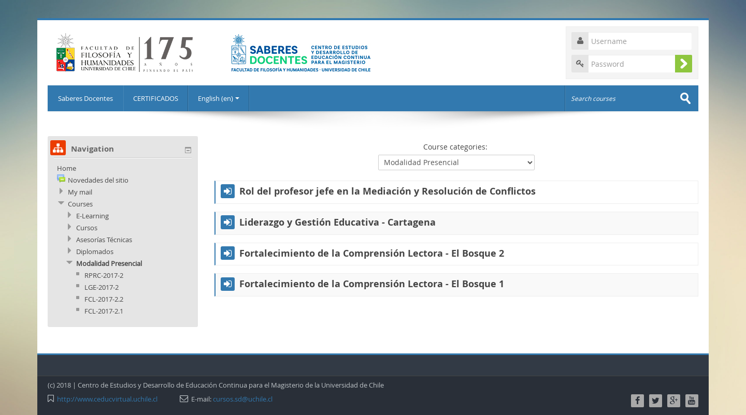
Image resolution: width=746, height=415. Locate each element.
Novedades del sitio (98, 180)
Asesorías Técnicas (104, 239)
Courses (80, 204)
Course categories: (455, 147)
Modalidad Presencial (109, 263)
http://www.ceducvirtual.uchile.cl (107, 399)
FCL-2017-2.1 (103, 311)
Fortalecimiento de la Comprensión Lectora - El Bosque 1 (371, 284)
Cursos (86, 227)
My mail (80, 192)
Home (66, 168)
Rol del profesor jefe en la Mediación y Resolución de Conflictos (387, 191)
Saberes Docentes (85, 98)
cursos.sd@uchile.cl (242, 399)
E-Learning (92, 215)
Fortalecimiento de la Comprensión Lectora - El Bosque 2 (371, 253)
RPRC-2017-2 (103, 275)
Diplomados (94, 251)
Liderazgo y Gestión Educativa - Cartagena (337, 222)
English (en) (218, 98)
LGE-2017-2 (101, 287)
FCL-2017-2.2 (103, 299)
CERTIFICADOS (155, 98)
